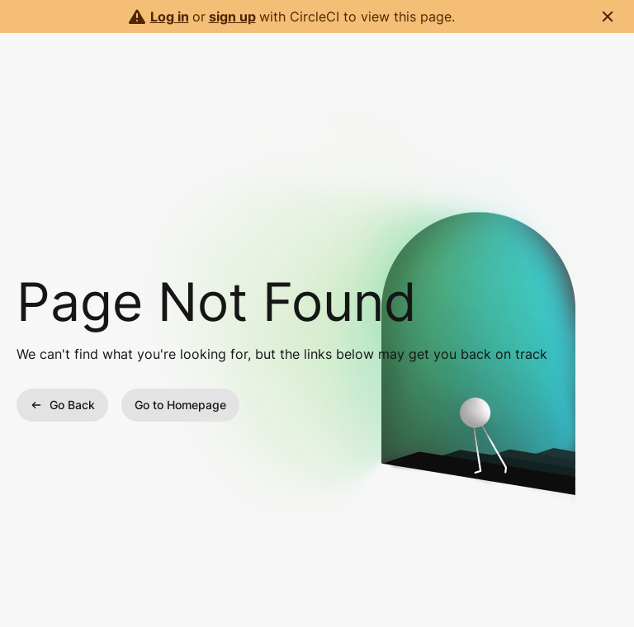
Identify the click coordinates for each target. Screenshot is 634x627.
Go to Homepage (180, 405)
